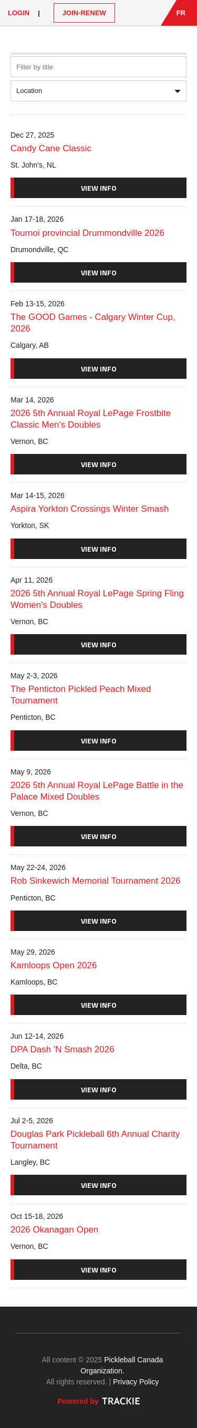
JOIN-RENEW (84, 13)
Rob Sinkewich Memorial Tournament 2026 (96, 881)
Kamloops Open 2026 (54, 965)
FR (181, 13)
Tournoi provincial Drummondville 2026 (87, 233)
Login (18, 13)
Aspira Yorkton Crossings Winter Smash (90, 509)
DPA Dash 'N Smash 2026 (63, 1049)
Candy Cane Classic (51, 148)
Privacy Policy (136, 1382)
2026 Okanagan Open (54, 1230)
